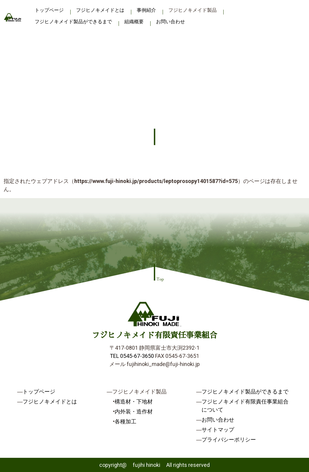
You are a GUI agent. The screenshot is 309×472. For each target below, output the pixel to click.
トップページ (49, 10)
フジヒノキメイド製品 (192, 10)
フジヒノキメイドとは (100, 10)
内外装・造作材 (134, 411)
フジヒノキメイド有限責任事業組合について (245, 405)
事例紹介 (146, 10)
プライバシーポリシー (229, 439)
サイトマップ (218, 429)
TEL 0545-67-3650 (132, 356)
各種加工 (125, 421)
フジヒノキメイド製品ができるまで (73, 21)
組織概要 (134, 21)
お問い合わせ (170, 21)
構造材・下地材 (134, 401)
